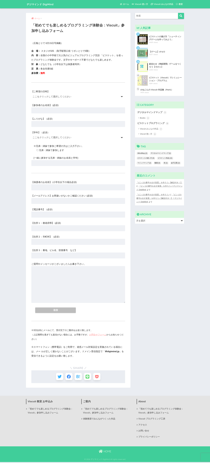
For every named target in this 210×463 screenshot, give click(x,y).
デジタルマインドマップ (152, 112)
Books (145, 118)
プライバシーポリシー (149, 438)
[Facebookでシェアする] (68, 377)
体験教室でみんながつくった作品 (99, 419)
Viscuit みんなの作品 (162, 4)
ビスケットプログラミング (153, 123)
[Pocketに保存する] (98, 377)
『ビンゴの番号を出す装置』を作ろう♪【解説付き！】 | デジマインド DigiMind (159, 198)
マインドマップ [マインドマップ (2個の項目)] (144, 163)
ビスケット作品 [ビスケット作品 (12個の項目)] (165, 158)
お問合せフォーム (97, 335)
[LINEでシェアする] (88, 377)
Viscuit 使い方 (140, 4)
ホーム (124, 4)
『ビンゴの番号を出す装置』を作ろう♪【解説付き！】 (159, 183)
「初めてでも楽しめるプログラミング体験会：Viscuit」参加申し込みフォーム (50, 411)
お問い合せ (143, 432)
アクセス (142, 426)
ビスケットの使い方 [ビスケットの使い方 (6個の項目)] (145, 158)
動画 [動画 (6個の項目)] (157, 163)
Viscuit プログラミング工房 (151, 419)
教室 (179, 4)
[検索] (181, 16)
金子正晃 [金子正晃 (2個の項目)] (175, 163)
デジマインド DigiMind (44, 4)
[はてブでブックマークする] (78, 377)
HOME (105, 452)
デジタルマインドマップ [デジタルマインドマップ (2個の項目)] (161, 153)
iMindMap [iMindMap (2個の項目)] (142, 153)
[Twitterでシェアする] (58, 377)
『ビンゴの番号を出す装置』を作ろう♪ (152, 194)
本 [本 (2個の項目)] (166, 163)
